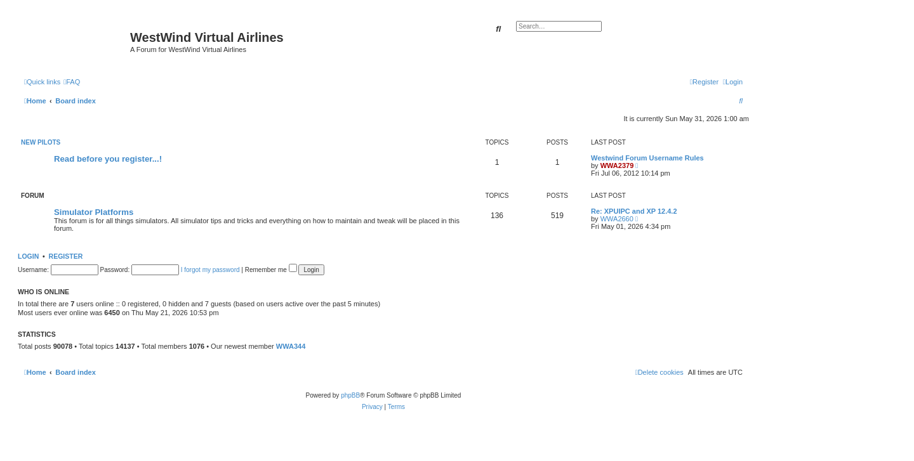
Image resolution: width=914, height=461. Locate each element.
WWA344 (290, 346)
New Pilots (40, 142)
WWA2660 (616, 219)
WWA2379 (617, 165)
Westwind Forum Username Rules (647, 158)
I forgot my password (210, 269)
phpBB (350, 395)
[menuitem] (71, 81)
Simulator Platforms (93, 212)
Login (28, 256)
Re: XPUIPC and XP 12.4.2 (634, 211)
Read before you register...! (108, 159)
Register (66, 256)
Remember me (271, 269)
